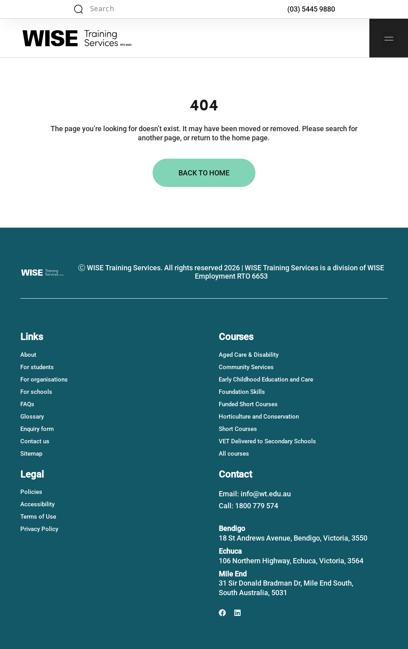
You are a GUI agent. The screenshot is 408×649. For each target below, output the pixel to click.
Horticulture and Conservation (259, 416)
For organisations (44, 379)
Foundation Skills (242, 391)
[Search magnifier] (78, 9)
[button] (389, 39)
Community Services (246, 367)
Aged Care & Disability (249, 354)
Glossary (32, 416)
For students (37, 367)
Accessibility (37, 504)
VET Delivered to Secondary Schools (267, 441)
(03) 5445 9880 (311, 9)
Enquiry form (37, 429)
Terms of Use (38, 516)
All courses (234, 453)
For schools (36, 391)
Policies (31, 492)
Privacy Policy (39, 529)
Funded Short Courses (248, 404)
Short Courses (238, 429)
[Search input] (120, 9)
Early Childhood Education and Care (266, 379)
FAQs (27, 404)
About (28, 354)
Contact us (34, 441)
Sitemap (31, 453)
